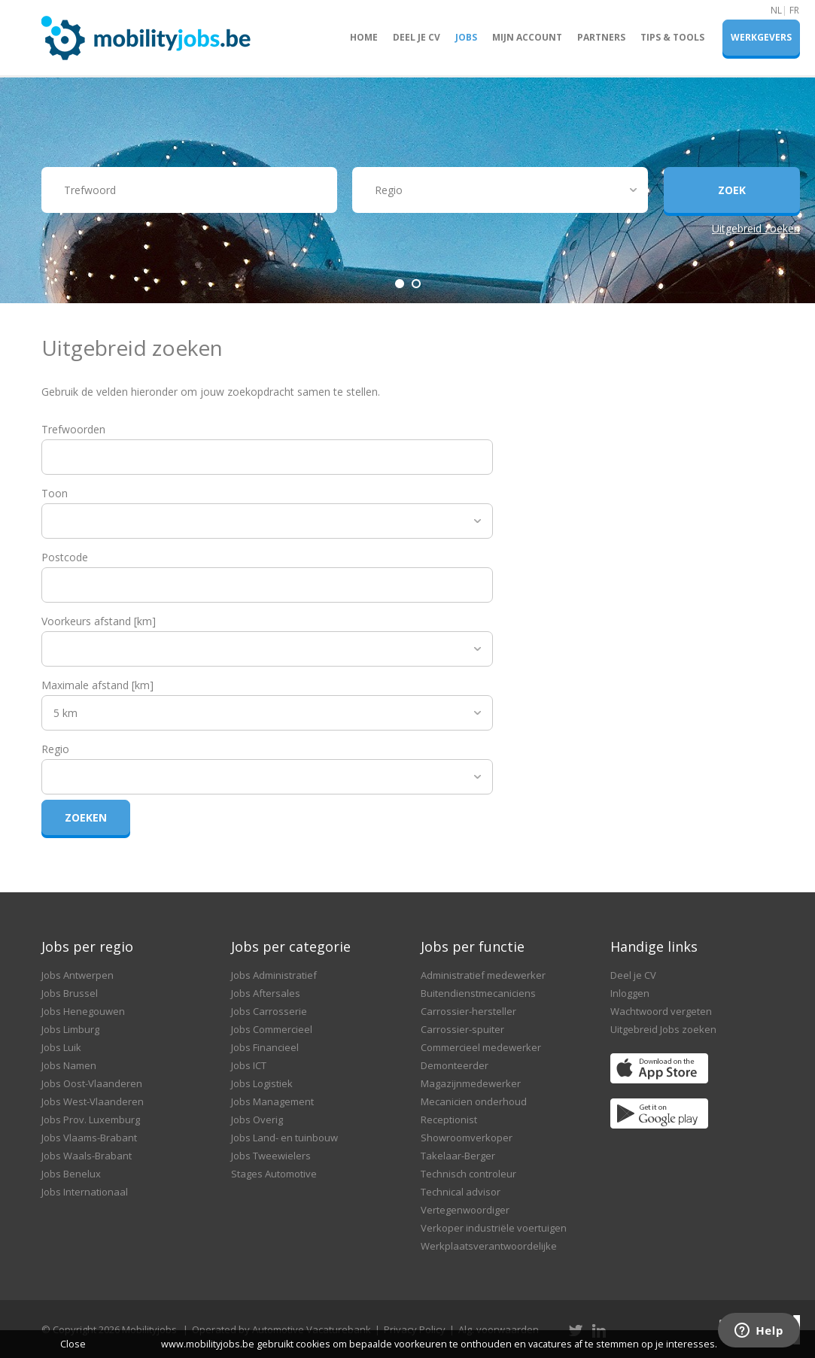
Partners (601, 37)
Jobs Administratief (274, 975)
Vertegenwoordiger (465, 1210)
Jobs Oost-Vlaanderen (91, 1083)
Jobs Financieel (265, 1047)
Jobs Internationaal (84, 1192)
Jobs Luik (61, 1047)
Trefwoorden (73, 429)
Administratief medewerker (483, 975)
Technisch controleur (468, 1173)
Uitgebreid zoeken (756, 228)
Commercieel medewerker (481, 1047)
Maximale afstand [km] (97, 685)
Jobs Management (272, 1101)
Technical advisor (460, 1192)
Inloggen (629, 993)
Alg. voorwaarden (498, 1329)
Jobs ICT (248, 1065)
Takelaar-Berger (458, 1155)
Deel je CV (416, 37)
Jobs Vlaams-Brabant (89, 1137)
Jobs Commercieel (271, 1029)
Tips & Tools (672, 37)
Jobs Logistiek (262, 1083)
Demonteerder (454, 1065)
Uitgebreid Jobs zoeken (663, 1029)
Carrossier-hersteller (468, 1011)
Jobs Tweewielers (271, 1155)
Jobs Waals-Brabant (86, 1155)
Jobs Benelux (71, 1173)
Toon (54, 493)
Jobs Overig (257, 1119)
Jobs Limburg (70, 1029)
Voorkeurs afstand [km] (98, 621)
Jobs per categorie (291, 946)
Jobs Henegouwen (83, 1011)
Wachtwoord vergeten (661, 1011)
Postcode (64, 557)
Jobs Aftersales (265, 993)
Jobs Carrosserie (269, 1011)
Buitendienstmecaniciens (478, 993)
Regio (55, 749)
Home (364, 37)
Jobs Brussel (69, 993)
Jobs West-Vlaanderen (92, 1101)
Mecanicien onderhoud (474, 1101)
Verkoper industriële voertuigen (494, 1228)
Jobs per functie (473, 946)
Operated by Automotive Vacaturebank (281, 1329)
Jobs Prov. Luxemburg (90, 1119)
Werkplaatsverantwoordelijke (489, 1246)
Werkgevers (761, 37)
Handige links (654, 946)
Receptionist (449, 1119)
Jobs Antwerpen (77, 975)
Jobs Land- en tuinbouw (284, 1137)
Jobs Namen (68, 1065)
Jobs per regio (87, 946)
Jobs (466, 37)
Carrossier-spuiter (462, 1029)
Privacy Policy (415, 1329)
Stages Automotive (274, 1173)
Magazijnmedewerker (471, 1083)
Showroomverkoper (466, 1137)
